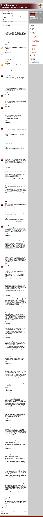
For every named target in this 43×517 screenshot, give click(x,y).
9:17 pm (6, 281)
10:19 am (6, 216)
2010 (32, 29)
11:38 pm (6, 61)
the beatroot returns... (7, 13)
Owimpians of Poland (35, 41)
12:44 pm (6, 233)
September (34, 37)
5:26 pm (6, 201)
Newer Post (2, 511)
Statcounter (32, 62)
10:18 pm (6, 387)
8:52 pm (6, 367)
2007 (32, 54)
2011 (32, 28)
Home (14, 511)
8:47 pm (6, 50)
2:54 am (6, 293)
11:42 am (6, 223)
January (33, 52)
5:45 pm (6, 335)
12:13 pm (6, 131)
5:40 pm (6, 505)
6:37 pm (6, 120)
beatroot (6, 94)
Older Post (25, 511)
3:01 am (6, 125)
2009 (32, 31)
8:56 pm (6, 263)
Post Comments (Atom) (9, 513)
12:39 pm (6, 109)
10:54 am (6, 92)
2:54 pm (6, 44)
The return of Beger (35, 40)
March (33, 49)
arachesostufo (7, 52)
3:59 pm (6, 165)
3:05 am (6, 104)
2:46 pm (6, 38)
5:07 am (6, 321)
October (33, 36)
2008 (32, 32)
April (33, 48)
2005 (32, 56)
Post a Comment (4, 507)
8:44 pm (6, 361)
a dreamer (6, 63)
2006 (32, 55)
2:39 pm (6, 145)
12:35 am (6, 418)
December (34, 33)
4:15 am (6, 446)
